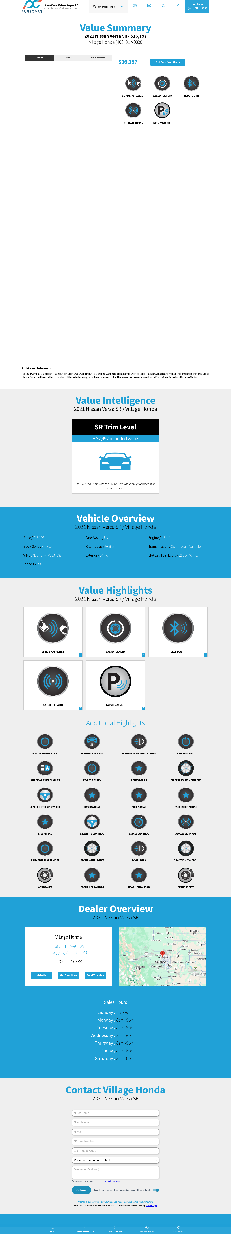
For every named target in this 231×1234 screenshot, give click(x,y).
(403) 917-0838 (129, 42)
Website (41, 975)
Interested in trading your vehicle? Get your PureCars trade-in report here (115, 1201)
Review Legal (151, 1205)
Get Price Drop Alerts (168, 62)
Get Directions (68, 975)
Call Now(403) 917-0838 (197, 6)
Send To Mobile (95, 975)
